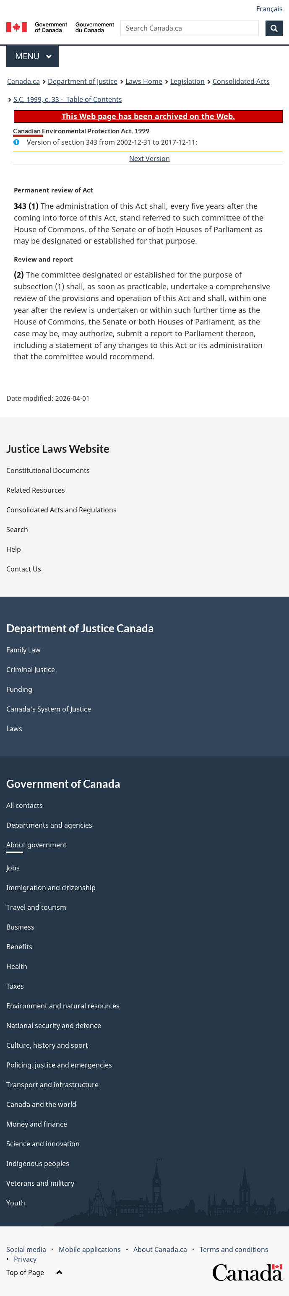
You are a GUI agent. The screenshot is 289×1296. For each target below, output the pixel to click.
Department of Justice (82, 81)
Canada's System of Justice (48, 709)
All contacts (24, 805)
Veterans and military (40, 1183)
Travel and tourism (36, 907)
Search (17, 529)
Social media (26, 1249)
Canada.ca (23, 81)
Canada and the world (41, 1104)
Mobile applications (90, 1249)
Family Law (23, 649)
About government (36, 844)
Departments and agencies (49, 825)
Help (13, 549)
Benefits (19, 946)
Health (16, 966)
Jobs (13, 868)
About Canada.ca (160, 1249)
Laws (14, 728)
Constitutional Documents (48, 470)
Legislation (187, 81)
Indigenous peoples (37, 1163)
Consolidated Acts (241, 81)
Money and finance (36, 1124)
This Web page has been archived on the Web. (148, 116)
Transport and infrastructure (52, 1084)
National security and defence (53, 1025)
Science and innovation (43, 1143)
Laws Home (143, 81)
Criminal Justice (30, 669)
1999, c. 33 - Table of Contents (67, 99)
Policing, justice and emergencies (59, 1065)
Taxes (15, 986)
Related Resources (35, 490)
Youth (15, 1203)
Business (20, 927)
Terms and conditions (234, 1249)
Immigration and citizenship (51, 887)
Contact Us (23, 569)
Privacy (25, 1259)
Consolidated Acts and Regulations (61, 509)
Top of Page (34, 1272)
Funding (19, 689)
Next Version (149, 158)
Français (269, 8)
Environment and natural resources (63, 1005)
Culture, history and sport (47, 1045)
